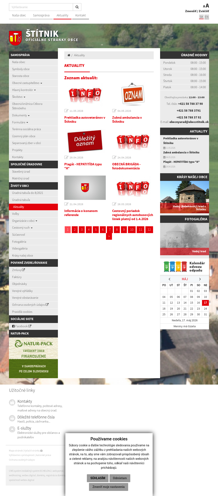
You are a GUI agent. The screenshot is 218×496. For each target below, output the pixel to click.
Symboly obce (21, 69)
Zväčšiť (204, 11)
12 (149, 229)
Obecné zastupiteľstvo (27, 83)
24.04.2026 (124, 157)
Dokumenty (21, 115)
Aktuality (62, 15)
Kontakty (17, 157)
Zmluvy (18, 270)
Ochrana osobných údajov (30, 305)
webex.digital (29, 475)
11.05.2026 (76, 111)
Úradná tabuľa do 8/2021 (27, 193)
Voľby (15, 214)
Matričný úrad (20, 178)
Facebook (21, 326)
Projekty (17, 150)
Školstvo (18, 97)
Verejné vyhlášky (22, 291)
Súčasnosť (18, 234)
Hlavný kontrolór (24, 90)
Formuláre (20, 122)
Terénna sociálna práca (26, 129)
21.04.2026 (76, 204)
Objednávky (19, 284)
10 (131, 229)
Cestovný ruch (22, 227)
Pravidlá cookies (22, 312)
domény (41, 475)
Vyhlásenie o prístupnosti (21, 455)
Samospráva (41, 15)
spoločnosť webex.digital (21, 480)
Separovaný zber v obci (26, 143)
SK (201, 17)
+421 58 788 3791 (189, 110)
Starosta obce (20, 76)
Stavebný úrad (21, 171)
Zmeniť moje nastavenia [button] (108, 487)
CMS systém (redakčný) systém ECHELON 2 (30, 470)
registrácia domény (56, 475)
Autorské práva (43, 455)
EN (207, 17)
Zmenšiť (190, 11)
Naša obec (19, 15)
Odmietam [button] (120, 478)
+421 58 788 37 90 (190, 104)
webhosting (15, 475)
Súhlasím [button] (97, 478)
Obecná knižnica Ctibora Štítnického (27, 106)
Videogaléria (19, 248)
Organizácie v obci (24, 221)
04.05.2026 (124, 111)
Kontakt (80, 15)
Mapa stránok (16, 450)
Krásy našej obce (22, 255)
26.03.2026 (124, 204)
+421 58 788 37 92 (188, 117)
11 (140, 229)
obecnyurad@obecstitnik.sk (189, 122)
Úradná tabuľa (21, 200)
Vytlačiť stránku (33, 450)
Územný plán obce (23, 136)
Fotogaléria (19, 242)
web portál (58, 470)
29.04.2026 (76, 157)
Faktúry (17, 277)
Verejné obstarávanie (25, 298)
